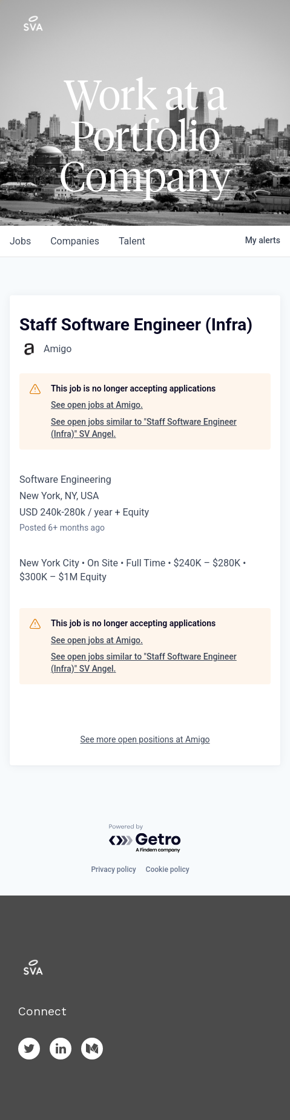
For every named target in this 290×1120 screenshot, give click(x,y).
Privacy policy (113, 869)
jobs (20, 241)
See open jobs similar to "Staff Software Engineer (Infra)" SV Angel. (144, 428)
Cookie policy (167, 869)
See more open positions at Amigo (144, 739)
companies (74, 241)
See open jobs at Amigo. (97, 405)
